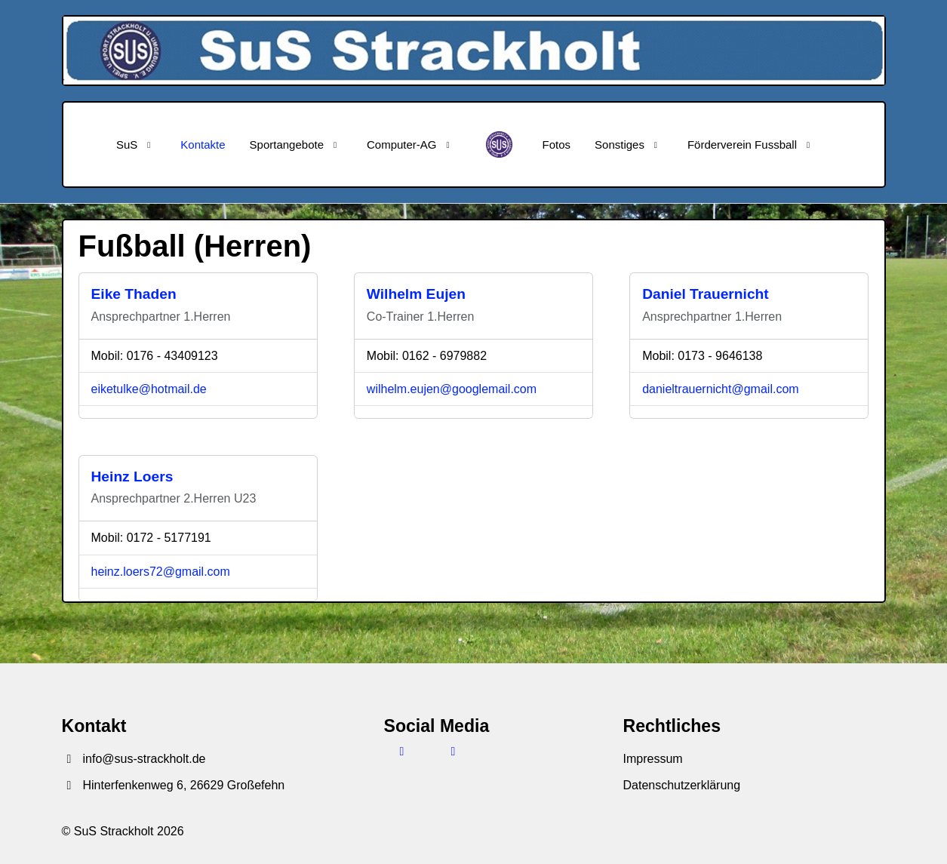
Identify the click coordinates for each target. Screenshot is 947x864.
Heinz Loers (132, 476)
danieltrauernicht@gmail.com (720, 389)
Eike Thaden (134, 294)
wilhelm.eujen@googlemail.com (452, 389)
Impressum (653, 758)
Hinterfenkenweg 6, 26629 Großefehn (173, 785)
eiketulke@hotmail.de (149, 389)
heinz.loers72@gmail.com (160, 571)
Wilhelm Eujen (416, 294)
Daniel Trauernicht (705, 294)
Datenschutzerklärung (682, 785)
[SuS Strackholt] (499, 144)
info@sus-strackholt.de (134, 758)
